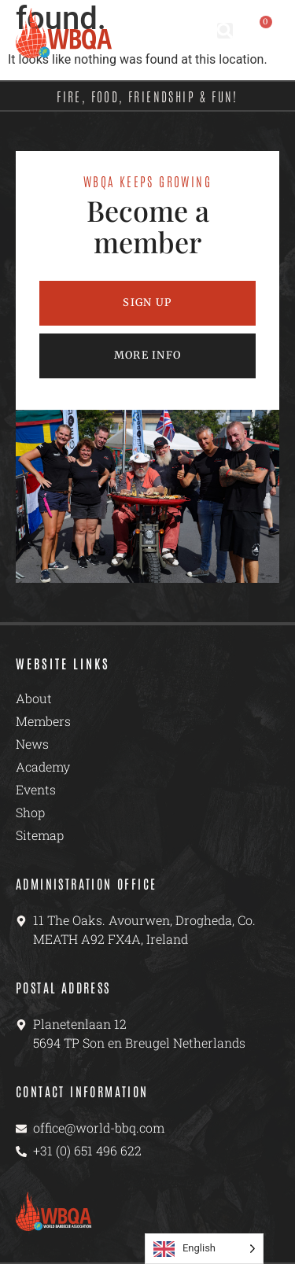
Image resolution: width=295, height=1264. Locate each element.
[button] (225, 31)
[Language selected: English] (204, 1248)
